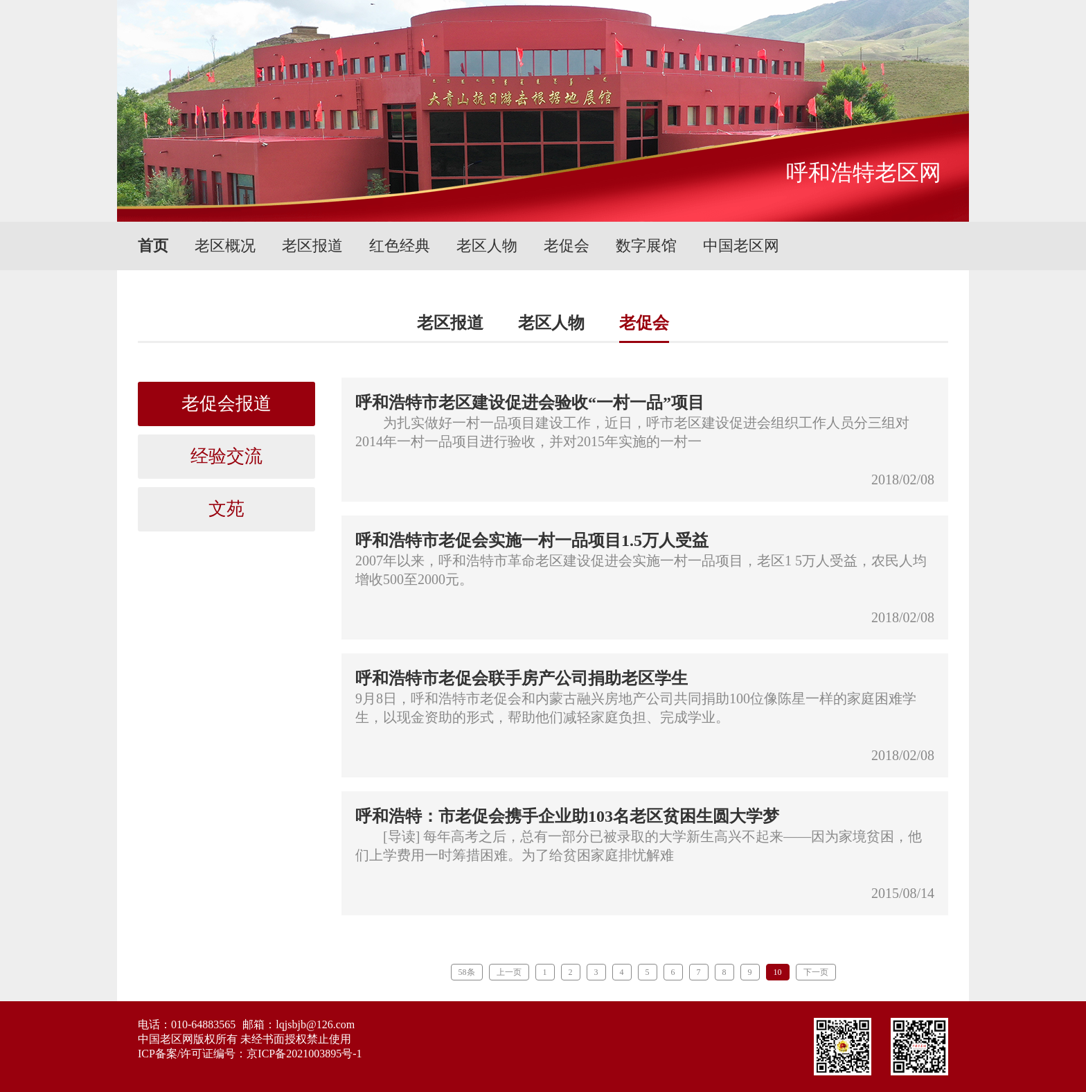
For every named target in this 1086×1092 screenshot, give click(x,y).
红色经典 (399, 245)
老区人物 (486, 245)
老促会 (566, 245)
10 (778, 972)
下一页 (815, 972)
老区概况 (225, 245)
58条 (467, 972)
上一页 (509, 972)
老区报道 (312, 245)
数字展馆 (646, 245)
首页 (153, 245)
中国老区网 (741, 245)
